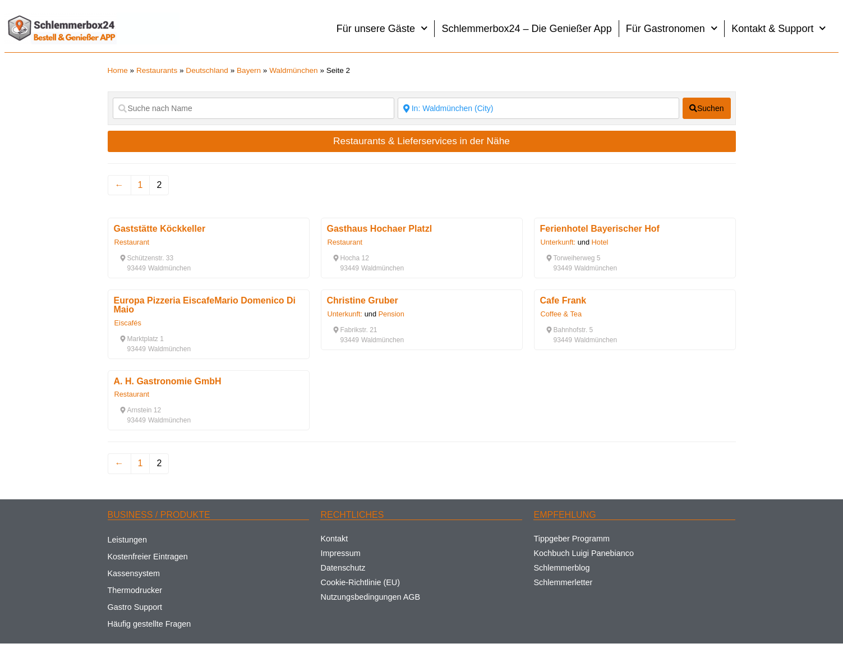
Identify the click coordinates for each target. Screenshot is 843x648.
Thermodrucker (135, 590)
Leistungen (127, 539)
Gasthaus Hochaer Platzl (379, 228)
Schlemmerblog (561, 567)
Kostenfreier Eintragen (148, 556)
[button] (146, 258)
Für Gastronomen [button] (672, 28)
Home (118, 70)
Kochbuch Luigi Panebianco (583, 553)
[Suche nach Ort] (538, 108)
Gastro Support (135, 607)
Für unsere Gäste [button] (382, 28)
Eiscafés (127, 323)
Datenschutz (342, 567)
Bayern (249, 70)
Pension (391, 314)
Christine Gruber (362, 300)
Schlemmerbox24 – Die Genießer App (526, 28)
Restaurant (132, 242)
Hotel (600, 242)
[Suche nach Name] (253, 108)
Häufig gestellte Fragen (149, 623)
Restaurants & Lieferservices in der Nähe (421, 140)
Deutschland (207, 70)
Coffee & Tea (561, 314)
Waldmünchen (293, 70)
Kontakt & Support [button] (778, 28)
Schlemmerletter (562, 582)
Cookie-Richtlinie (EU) (360, 582)
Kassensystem (134, 573)
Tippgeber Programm (571, 538)
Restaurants (156, 70)
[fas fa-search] (707, 108)
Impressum (340, 553)
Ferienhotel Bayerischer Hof (600, 228)
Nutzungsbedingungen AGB (370, 596)
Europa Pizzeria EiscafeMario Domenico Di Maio (205, 305)
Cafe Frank (563, 300)
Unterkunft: (558, 242)
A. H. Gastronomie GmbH (168, 381)
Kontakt (334, 538)
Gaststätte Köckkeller (160, 228)
